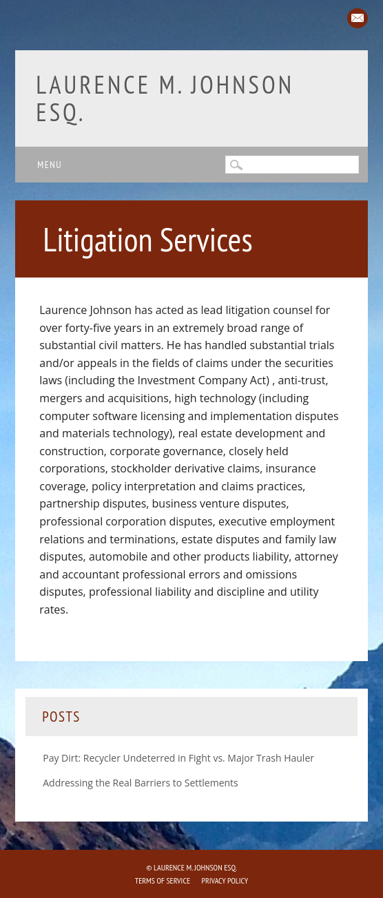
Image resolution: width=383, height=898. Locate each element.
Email (357, 18)
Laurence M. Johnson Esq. (165, 98)
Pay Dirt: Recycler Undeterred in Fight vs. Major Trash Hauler (178, 757)
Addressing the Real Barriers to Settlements (140, 782)
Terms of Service (162, 880)
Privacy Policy (225, 880)
